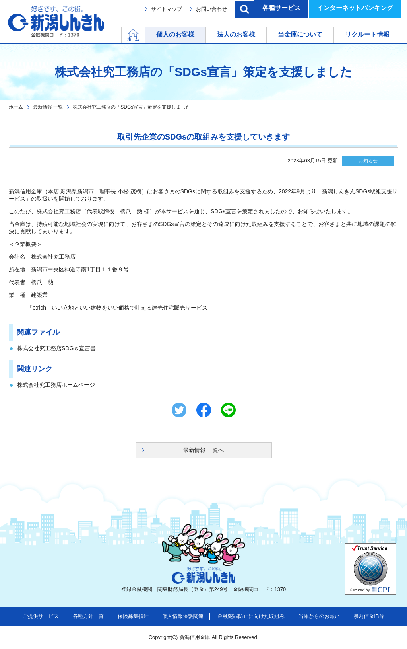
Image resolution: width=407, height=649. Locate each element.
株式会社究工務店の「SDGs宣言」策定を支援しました (131, 107)
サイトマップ (166, 9)
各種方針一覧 (88, 616)
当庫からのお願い (319, 616)
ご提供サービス (41, 616)
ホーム (16, 107)
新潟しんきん (56, 21)
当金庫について (300, 34)
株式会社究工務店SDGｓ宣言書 (56, 348)
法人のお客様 (236, 34)
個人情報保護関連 (183, 616)
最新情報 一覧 (48, 107)
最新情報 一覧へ (203, 450)
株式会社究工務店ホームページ (56, 385)
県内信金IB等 (368, 616)
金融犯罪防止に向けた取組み (251, 616)
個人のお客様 (175, 34)
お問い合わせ (211, 9)
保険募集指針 (133, 616)
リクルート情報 (367, 34)
